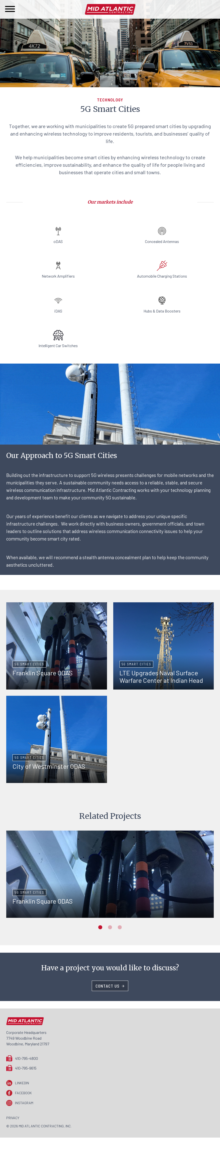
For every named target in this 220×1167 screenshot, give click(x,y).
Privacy (12, 1118)
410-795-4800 (26, 1058)
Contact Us (108, 985)
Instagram (24, 1103)
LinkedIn (22, 1083)
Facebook (23, 1093)
